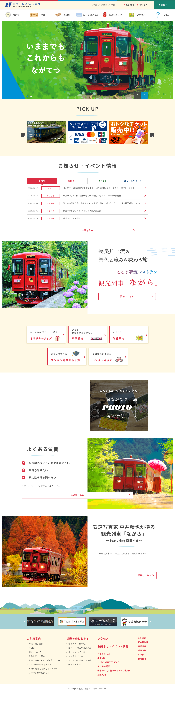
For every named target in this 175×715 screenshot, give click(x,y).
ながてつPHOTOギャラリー (110, 684)
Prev (137, 95)
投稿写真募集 (74, 686)
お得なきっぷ (103, 676)
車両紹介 (101, 680)
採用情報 (130, 4)
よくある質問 (103, 688)
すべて (42, 181)
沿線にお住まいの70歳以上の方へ (44, 682)
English (104, 5)
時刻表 (32, 670)
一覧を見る (87, 251)
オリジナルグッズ (76, 674)
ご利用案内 (34, 660)
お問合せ (142, 680)
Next (144, 95)
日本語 (94, 5)
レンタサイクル (75, 678)
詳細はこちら (121, 319)
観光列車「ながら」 (77, 665)
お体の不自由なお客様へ (40, 686)
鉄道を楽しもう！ (77, 660)
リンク (141, 676)
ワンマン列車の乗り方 (39, 694)
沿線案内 (101, 696)
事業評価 (142, 668)
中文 (113, 5)
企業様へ (114, 692)
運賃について (35, 674)
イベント (102, 181)
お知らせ (72, 181)
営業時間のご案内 (37, 678)
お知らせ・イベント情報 (112, 668)
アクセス (103, 660)
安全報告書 (143, 664)
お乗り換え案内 (36, 665)
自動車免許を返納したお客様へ (43, 690)
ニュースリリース (133, 181)
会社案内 (143, 4)
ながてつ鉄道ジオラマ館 (79, 682)
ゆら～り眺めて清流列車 (79, 670)
